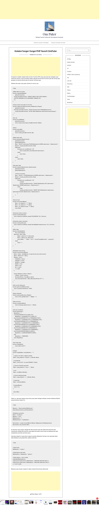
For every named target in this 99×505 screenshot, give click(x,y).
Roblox (68, 93)
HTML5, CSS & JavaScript (73, 74)
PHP (68, 87)
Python (69, 90)
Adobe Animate (71, 62)
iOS (68, 77)
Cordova (69, 71)
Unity (68, 99)
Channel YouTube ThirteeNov (41, 42)
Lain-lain (69, 80)
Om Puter (49, 34)
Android (69, 65)
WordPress (69, 102)
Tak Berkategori (71, 96)
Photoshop (69, 83)
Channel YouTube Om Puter (58, 42)
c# (67, 68)
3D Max (69, 59)
